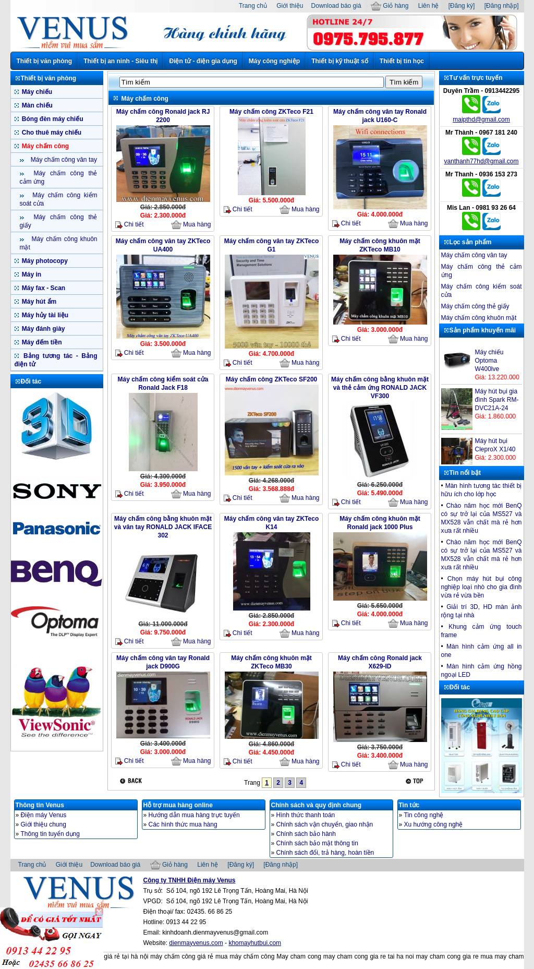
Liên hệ (428, 5)
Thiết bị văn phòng (44, 61)
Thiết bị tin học (402, 61)
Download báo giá (336, 5)
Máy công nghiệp (274, 61)
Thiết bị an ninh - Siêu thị (120, 61)
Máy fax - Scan (43, 288)
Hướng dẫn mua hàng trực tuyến (194, 815)
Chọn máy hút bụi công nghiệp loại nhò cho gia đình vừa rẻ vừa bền (481, 587)
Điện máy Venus (44, 815)
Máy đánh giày (42, 328)
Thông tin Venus (40, 805)
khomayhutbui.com (254, 943)
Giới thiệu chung (43, 824)
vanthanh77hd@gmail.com (481, 161)
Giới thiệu (289, 5)
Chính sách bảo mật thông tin (317, 843)
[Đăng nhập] (501, 5)
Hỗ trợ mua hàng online (178, 805)
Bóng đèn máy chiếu (51, 119)
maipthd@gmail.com (481, 119)
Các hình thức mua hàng (183, 824)
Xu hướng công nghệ (433, 824)
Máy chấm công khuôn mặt (479, 317)
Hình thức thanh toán (305, 815)
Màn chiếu (36, 105)
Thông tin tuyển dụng (50, 834)
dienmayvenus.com (196, 943)
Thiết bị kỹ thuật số (339, 61)
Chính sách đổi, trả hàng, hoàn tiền (325, 852)
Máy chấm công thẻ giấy (475, 306)
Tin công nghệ (424, 815)
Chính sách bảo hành (306, 834)
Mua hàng (191, 225)
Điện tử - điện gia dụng (203, 61)
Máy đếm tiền (41, 342)
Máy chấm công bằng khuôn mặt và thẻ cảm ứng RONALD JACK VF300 (380, 388)
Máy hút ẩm (38, 301)
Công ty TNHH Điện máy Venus (189, 880)
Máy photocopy (44, 261)
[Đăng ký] (461, 5)
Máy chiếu (36, 91)
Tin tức (409, 805)
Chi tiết (129, 225)
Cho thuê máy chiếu (51, 132)
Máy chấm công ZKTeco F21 (271, 111)
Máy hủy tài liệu (44, 315)
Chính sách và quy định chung (316, 805)
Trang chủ (253, 5)
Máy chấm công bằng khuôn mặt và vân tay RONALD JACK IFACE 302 (163, 527)
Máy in (31, 274)
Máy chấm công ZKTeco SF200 (272, 379)
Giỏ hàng (389, 5)
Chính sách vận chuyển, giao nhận (324, 824)
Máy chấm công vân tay (63, 159)
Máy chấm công (44, 146)
